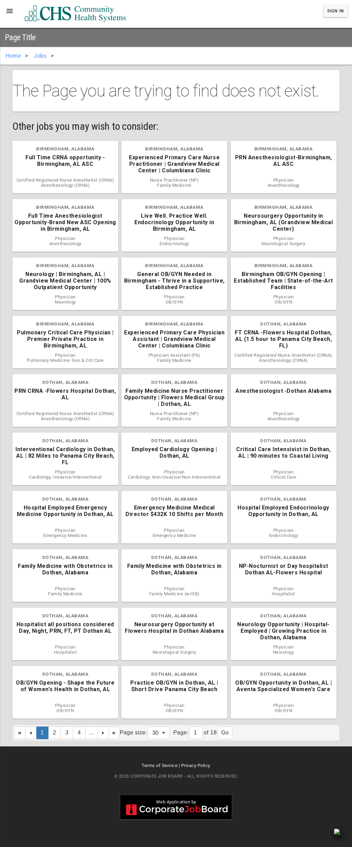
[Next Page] (103, 732)
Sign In (335, 11)
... (91, 732)
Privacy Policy (195, 765)
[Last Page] (114, 732)
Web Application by (176, 807)
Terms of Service (159, 765)
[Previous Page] (30, 732)
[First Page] (19, 732)
